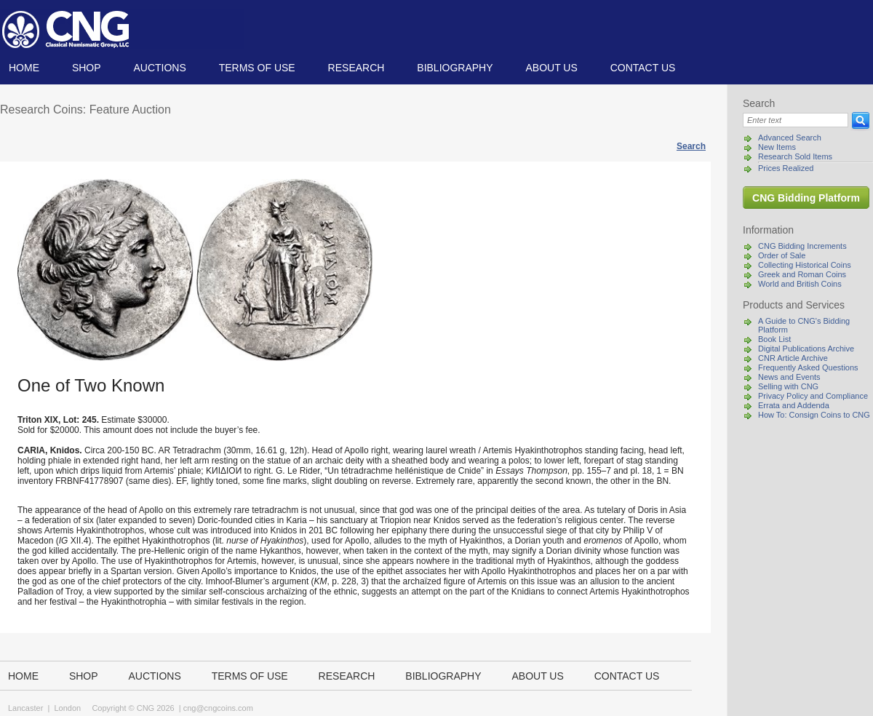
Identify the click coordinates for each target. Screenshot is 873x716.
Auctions (159, 67)
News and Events (789, 377)
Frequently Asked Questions (808, 367)
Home (24, 67)
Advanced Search (789, 137)
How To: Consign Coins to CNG (814, 414)
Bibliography (455, 67)
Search (691, 146)
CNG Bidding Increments (802, 246)
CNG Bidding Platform (806, 198)
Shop (86, 67)
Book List (774, 339)
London (67, 708)
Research (356, 67)
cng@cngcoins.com (218, 708)
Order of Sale (781, 255)
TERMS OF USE (257, 67)
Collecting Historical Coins (804, 264)
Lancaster (25, 708)
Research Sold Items (795, 156)
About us (551, 67)
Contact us (643, 67)
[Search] (795, 120)
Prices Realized (785, 168)
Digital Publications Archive (806, 348)
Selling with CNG (788, 386)
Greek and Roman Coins (802, 274)
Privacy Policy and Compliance (813, 395)
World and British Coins (800, 283)
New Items (777, 147)
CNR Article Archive (793, 358)
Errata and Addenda (793, 405)
